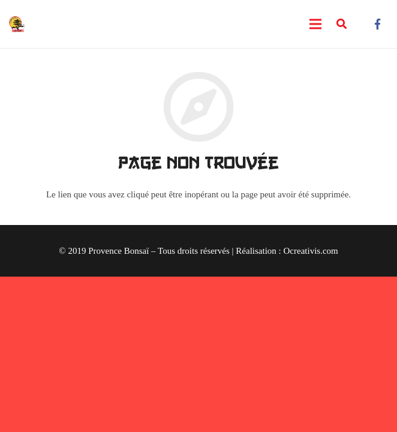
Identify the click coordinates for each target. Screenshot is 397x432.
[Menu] (315, 24)
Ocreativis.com (311, 251)
